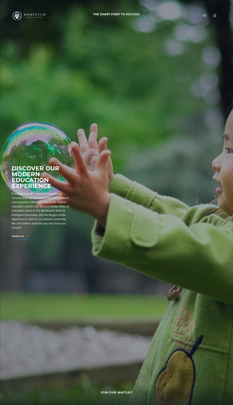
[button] (190, 203)
